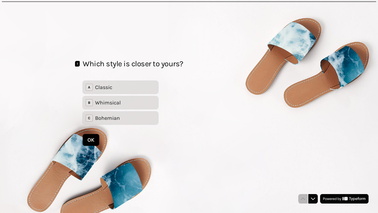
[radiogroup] (120, 103)
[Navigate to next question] (313, 199)
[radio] (120, 87)
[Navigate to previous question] (303, 199)
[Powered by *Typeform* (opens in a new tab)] (344, 199)
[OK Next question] (91, 140)
